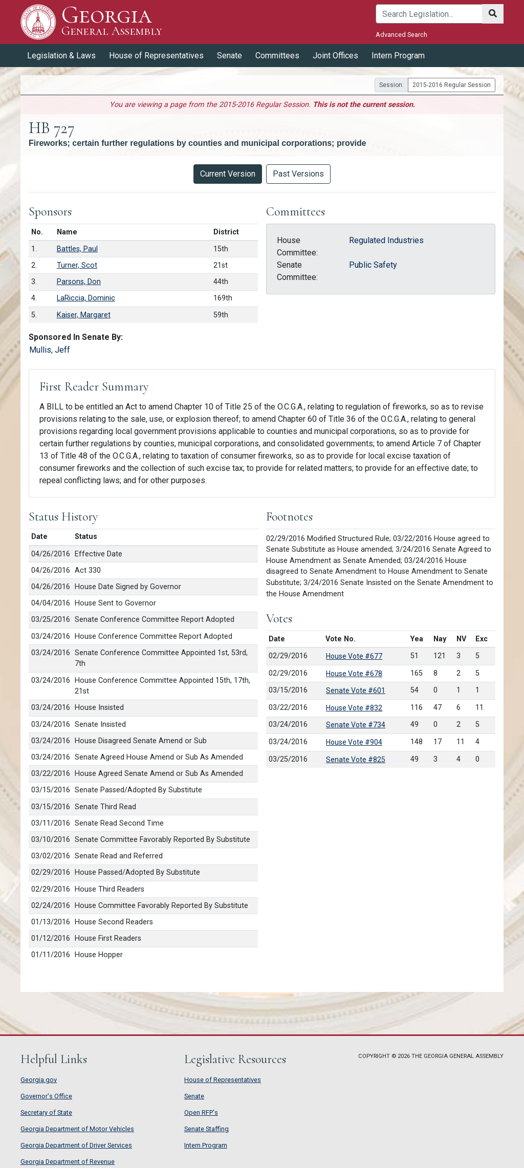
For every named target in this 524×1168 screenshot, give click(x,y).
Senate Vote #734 (355, 725)
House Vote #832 (354, 708)
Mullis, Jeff (49, 350)
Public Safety (373, 265)
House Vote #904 (354, 742)
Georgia (111, 21)
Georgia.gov (38, 1080)
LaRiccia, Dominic (86, 298)
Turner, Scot (77, 265)
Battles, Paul (77, 249)
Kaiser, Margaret (84, 315)
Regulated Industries (386, 240)
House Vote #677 (354, 656)
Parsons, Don (79, 281)
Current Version (227, 174)
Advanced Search (401, 34)
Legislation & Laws (61, 55)
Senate (229, 55)
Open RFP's (201, 1112)
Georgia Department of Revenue (67, 1161)
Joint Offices (335, 55)
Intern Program (398, 55)
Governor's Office (46, 1096)
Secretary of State (46, 1112)
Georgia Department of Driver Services (76, 1145)
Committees (277, 55)
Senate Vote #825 (355, 759)
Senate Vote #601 (355, 690)
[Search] (429, 14)
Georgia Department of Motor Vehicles (77, 1129)
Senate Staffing (206, 1129)
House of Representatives (156, 55)
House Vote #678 (354, 673)
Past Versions (298, 174)
